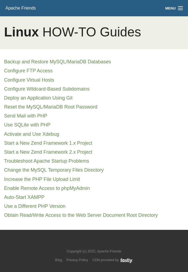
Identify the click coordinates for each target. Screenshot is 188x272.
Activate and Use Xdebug (31, 134)
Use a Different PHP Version (34, 206)
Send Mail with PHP (25, 116)
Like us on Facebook (98, 243)
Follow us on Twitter (88, 243)
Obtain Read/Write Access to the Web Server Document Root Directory (81, 215)
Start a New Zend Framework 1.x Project (48, 143)
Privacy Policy (77, 260)
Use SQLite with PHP (27, 125)
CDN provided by (113, 260)
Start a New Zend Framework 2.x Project (48, 152)
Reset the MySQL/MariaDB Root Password (50, 107)
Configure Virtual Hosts (29, 80)
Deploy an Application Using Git (38, 98)
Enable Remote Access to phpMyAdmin (47, 188)
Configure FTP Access (28, 70)
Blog (58, 260)
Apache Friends (20, 8)
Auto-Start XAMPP (24, 197)
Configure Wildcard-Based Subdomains (47, 89)
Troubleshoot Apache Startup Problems (46, 161)
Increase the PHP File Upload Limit (42, 179)
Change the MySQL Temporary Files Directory (54, 170)
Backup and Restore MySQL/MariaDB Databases (57, 61)
